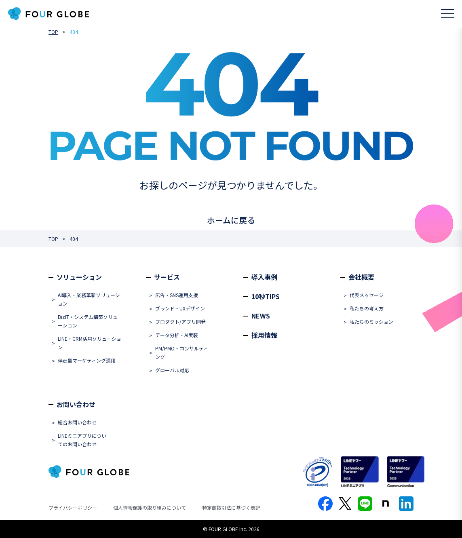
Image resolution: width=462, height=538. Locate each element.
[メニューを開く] (447, 13)
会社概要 (361, 277)
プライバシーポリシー (73, 507)
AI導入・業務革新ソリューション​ (89, 299)
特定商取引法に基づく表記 (231, 507)
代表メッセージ (367, 294)
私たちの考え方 (367, 308)
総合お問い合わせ (77, 422)
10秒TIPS (265, 296)
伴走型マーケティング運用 (87, 360)
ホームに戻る (231, 220)
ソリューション (79, 277)
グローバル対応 (172, 370)
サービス (167, 277)
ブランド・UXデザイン (180, 308)
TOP (53, 31)
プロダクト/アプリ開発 (180, 321)
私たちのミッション (371, 321)
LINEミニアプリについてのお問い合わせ (82, 439)
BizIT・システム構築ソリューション (88, 321)
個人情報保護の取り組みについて (149, 507)
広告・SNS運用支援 (176, 294)
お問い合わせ (76, 404)
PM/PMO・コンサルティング (181, 352)
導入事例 (264, 277)
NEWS (260, 316)
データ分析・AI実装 (176, 334)
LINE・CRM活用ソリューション (89, 342)
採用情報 (264, 335)
